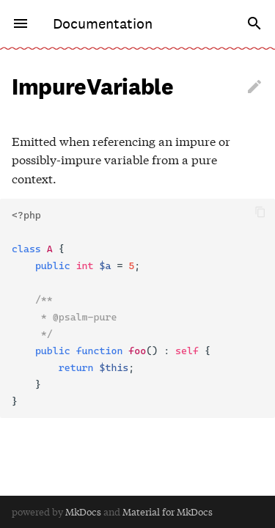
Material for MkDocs (167, 511)
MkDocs (83, 511)
